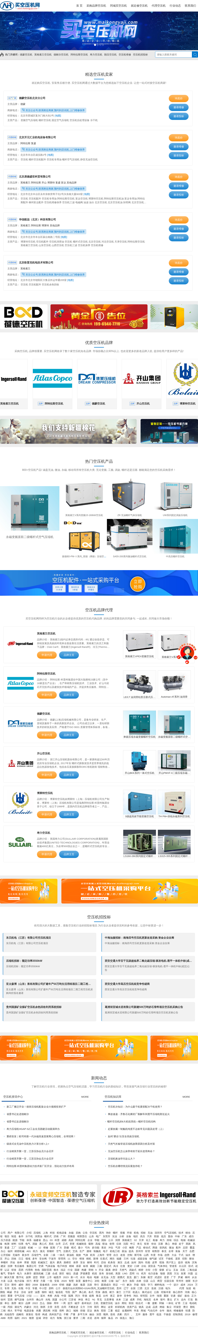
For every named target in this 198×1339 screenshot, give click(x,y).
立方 (82, 1307)
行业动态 (130, 1332)
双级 (156, 1236)
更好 (129, 1266)
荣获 (42, 1277)
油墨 (37, 1292)
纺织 (3, 1295)
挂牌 (10, 1266)
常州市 (179, 1280)
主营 (49, 1307)
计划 (29, 1295)
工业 (184, 1303)
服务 (145, 1314)
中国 (63, 1295)
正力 (193, 1295)
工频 (99, 1266)
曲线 (104, 1292)
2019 (187, 1314)
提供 (180, 1262)
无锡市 (16, 1255)
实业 (114, 1236)
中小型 (43, 1288)
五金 (175, 1269)
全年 (162, 1310)
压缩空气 (36, 1255)
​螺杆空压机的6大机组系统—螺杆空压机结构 (131, 1121)
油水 (187, 1255)
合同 (63, 1307)
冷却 (147, 1269)
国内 (140, 1262)
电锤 (183, 1240)
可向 (87, 1247)
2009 (54, 1284)
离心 (167, 1243)
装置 (78, 1280)
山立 (152, 1280)
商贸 (159, 1280)
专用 (6, 1288)
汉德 (160, 1288)
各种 (19, 1262)
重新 (166, 1295)
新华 (119, 1295)
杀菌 (38, 1310)
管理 (108, 1255)
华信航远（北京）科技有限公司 (31, 219)
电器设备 (29, 1310)
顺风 (105, 1314)
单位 (6, 1303)
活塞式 (67, 1251)
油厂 (118, 1280)
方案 (42, 1280)
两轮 (124, 1303)
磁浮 (77, 1303)
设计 (176, 1284)
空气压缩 (19, 1295)
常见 (99, 1299)
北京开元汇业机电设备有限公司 (31, 137)
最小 (80, 1247)
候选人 (123, 1318)
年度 (153, 1255)
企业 (89, 1240)
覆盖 (192, 1247)
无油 (150, 1232)
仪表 (118, 1243)
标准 (85, 1266)
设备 (128, 1236)
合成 (54, 1273)
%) (93, 1299)
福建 (118, 1258)
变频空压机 (106, 1303)
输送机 (59, 1292)
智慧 (71, 1280)
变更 (72, 1243)
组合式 (139, 1303)
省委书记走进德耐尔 (18, 1114)
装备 (177, 1251)
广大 (59, 1247)
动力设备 (153, 1273)
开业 (101, 1269)
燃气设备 (19, 1299)
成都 (64, 1240)
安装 (56, 1280)
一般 (147, 1303)
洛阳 (131, 1280)
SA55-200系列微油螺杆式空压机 (129, 556)
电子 (105, 1251)
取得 (37, 1314)
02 (135, 1240)
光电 (47, 1299)
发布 (101, 1273)
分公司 (63, 1299)
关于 (184, 1251)
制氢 (59, 1318)
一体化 (169, 1303)
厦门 (136, 1277)
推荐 (13, 1303)
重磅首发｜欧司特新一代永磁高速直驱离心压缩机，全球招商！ (41, 1136)
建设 (3, 1266)
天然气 (123, 1269)
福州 (10, 1251)
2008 (35, 1284)
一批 (49, 1280)
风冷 (115, 1266)
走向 (183, 1299)
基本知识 (86, 1303)
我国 (33, 1262)
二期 (82, 1318)
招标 (143, 1232)
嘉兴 (52, 1262)
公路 (156, 1292)
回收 (13, 1258)
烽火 (10, 1310)
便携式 (121, 1277)
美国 (117, 1273)
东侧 (143, 1277)
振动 (186, 1295)
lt (96, 1269)
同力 (77, 1295)
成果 (132, 1299)
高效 (70, 1240)
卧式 (190, 1266)
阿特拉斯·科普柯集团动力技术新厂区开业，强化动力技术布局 (40, 1166)
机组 (94, 1273)
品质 (155, 1307)
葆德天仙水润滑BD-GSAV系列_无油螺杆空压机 (89, 1288)
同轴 (161, 1303)
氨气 (3, 1273)
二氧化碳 (192, 1269)
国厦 (54, 1299)
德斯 (188, 1280)
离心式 (43, 1243)
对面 (54, 1310)
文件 (152, 1295)
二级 (52, 1255)
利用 (10, 1318)
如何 (133, 1262)
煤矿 (180, 1295)
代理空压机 (115, 1332)
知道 (188, 1288)
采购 (78, 1232)
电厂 (98, 1236)
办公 (3, 1251)
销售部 (156, 1251)
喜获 (78, 1266)
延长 (42, 1295)
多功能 (95, 1247)
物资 (31, 1318)
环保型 (177, 1307)
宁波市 (52, 1258)
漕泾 (185, 1307)
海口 (131, 1318)
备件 (20, 1236)
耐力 (111, 1292)
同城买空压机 (77, 1332)
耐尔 (20, 1303)
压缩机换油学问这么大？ (121, 1158)
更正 (112, 1295)
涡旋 (34, 1243)
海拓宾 (147, 1299)
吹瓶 (20, 1288)
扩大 (176, 1299)
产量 (72, 1314)
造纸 (112, 1314)
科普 (57, 1240)
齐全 (16, 1292)
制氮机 (97, 1251)
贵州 (118, 1288)
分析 (121, 1236)
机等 (92, 1255)
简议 (115, 1284)
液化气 (18, 1307)
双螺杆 (50, 1251)
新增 (95, 1258)
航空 (150, 1277)
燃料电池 (160, 1284)
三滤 (125, 1299)
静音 (115, 1269)
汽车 (149, 1236)
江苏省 (72, 1299)
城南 (75, 1310)
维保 (81, 1258)
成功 (191, 1236)
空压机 (93, 1232)
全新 (45, 1255)
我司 (96, 1307)
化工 (148, 1240)
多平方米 (82, 1314)
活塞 (160, 1243)
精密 (140, 1269)
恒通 (187, 1310)
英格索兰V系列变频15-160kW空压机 (84, 515)
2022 (35, 1303)
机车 (143, 1273)
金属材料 (127, 1310)
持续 (169, 1240)
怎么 (42, 1303)
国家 (77, 1269)
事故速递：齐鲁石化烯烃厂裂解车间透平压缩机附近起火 (139, 1114)
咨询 (96, 1318)
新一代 (74, 1277)
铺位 (68, 1273)
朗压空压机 (110, 54)
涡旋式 (132, 1269)
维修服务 (178, 1310)
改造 (122, 1255)
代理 (181, 1288)
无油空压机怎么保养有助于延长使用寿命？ (131, 1151)
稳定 (117, 1310)
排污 (29, 1280)
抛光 (169, 1310)
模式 (73, 1247)
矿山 (168, 1269)
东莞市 (106, 1236)
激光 (42, 1251)
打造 (190, 1299)
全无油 (104, 1277)
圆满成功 (106, 1284)
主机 (96, 1303)
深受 (98, 1314)
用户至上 (171, 1262)
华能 (96, 1240)
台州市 (30, 1299)
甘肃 (173, 1295)
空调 (40, 1266)
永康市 (28, 1273)
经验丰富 (166, 1292)
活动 (23, 1292)
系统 (51, 1243)
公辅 (111, 1280)
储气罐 (153, 1258)
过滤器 (22, 1247)
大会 (174, 1255)
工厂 (13, 1247)
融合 (91, 1314)
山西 (146, 1255)
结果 (20, 1243)
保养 (75, 1262)
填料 (61, 1310)
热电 (37, 1269)
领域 (27, 1258)
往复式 (104, 1258)
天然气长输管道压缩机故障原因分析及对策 (131, 1143)
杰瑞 (56, 1295)
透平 (151, 1314)
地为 (167, 1288)
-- (35, 1247)
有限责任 (82, 1236)
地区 (135, 1236)
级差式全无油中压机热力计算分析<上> (28, 1143)
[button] (15, 31)
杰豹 (119, 1314)
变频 (122, 1232)
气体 (85, 1255)
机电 (136, 1232)
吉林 (138, 1280)
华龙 (136, 1310)
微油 (171, 1247)
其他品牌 (72, 182)
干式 (181, 1255)
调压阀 (46, 1310)
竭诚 (9, 1292)
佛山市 (39, 1299)
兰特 (89, 1307)
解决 (129, 1284)
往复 (122, 1266)
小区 (124, 1247)
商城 (143, 1310)
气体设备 (50, 1266)
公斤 (58, 1288)
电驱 (96, 1277)
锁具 (141, 1307)
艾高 (75, 1251)
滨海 (194, 1262)
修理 (194, 1314)
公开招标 (6, 1255)
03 (51, 1240)
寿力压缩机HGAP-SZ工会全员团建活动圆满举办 (33, 1129)
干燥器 (167, 1314)
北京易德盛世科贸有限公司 (29, 176)
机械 (30, 1247)
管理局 (62, 1258)
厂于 (173, 1277)
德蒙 (22, 104)
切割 (184, 1258)
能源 (15, 1240)
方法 (176, 1273)
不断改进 (73, 1307)
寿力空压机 (96, 54)
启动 (103, 1262)
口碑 (136, 1266)
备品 (110, 1318)
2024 (190, 1284)
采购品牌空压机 (57, 1332)
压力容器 (6, 1240)
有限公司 (19, 1232)
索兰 (118, 1292)
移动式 (146, 1247)
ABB (3, 1318)
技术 (181, 1232)
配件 (178, 1247)
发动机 (109, 1273)
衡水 (56, 1269)
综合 (176, 1240)
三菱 (47, 1273)
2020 (64, 1280)
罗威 (180, 1277)
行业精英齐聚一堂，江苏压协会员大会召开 (30, 1151)
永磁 (71, 1232)
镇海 (187, 1262)
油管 (30, 1292)
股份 (170, 1236)
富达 (64, 182)
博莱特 (51, 182)
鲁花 (98, 1295)
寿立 (87, 1299)
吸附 (90, 1243)
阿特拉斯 (25, 143)
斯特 (13, 1284)
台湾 (58, 1243)
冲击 (110, 1247)
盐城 (38, 1318)
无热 (13, 1288)
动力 (52, 1318)
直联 (177, 1258)
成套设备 (142, 1258)
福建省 (37, 1240)
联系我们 (144, 1332)
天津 (141, 1240)
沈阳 (125, 1243)
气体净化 (162, 1266)
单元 (139, 1243)
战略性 (20, 1314)
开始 (12, 1262)
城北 (51, 1292)
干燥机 (169, 1258)
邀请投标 (178, 116)
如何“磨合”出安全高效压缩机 (123, 1136)
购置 (104, 1280)
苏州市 (139, 1251)
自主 (115, 1255)
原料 (51, 1288)
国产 (74, 1292)
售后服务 (19, 1266)
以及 (10, 1280)
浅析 (75, 1284)
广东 (184, 1236)
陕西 (42, 1307)
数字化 (20, 1277)
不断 (66, 1314)
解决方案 (9, 1277)
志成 (126, 1262)
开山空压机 (146, 403)
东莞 (56, 1307)
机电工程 (115, 1251)
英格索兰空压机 (43, 54)
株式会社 (147, 1292)
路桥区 (67, 1262)
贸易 (10, 1299)
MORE (85, 1096)
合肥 (191, 1251)
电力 (19, 1273)
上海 (45, 1232)
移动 (187, 1232)
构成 (44, 1314)
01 (137, 1273)
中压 (27, 1288)
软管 (147, 1251)
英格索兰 (25, 182)
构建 (84, 1269)
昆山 (45, 1240)
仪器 (145, 1280)
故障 (28, 1277)
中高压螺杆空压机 (175, 556)
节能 (21, 1240)
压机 (182, 1269)
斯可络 (138, 1255)
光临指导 (9, 1314)
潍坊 (112, 1258)
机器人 (136, 1292)
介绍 (29, 1232)
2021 (24, 1318)
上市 (49, 1277)
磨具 (59, 1262)
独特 (44, 1292)
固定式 (107, 1266)
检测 (6, 1243)
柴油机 (70, 1255)
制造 (13, 1236)
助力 (35, 1251)
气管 (117, 1247)
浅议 (63, 1269)
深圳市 (158, 1232)
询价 (108, 1232)
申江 (132, 1243)
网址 (103, 1307)
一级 (3, 1307)
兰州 (126, 1258)
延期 (52, 1247)
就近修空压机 (96, 1332)
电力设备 (19, 1280)
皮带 (154, 1262)
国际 (103, 1240)
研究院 (144, 1295)
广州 (63, 1236)
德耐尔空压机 (61, 54)
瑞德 (162, 1273)
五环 (138, 1314)
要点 (169, 1299)
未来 (118, 1299)
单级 (174, 1243)
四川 (126, 1314)
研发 (13, 1269)
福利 (17, 1318)
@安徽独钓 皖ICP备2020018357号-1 (99, 1336)
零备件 (11, 1273)
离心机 (82, 1292)
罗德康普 (85, 1273)
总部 (185, 1247)
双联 (103, 1310)
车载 (34, 1288)
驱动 (191, 1258)
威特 (20, 1284)
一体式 (61, 1255)
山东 (91, 1236)
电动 (89, 1277)
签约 (162, 1299)
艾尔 (6, 1284)
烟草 (103, 1318)
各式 (90, 1292)
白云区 (182, 1266)
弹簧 (26, 1262)
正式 (65, 1243)
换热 (96, 1310)
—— (35, 1295)
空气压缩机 (170, 1232)
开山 (44, 182)
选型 (35, 1277)
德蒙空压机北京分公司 (26, 98)
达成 (148, 1307)
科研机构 (120, 1307)
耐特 (89, 1262)
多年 (34, 1258)
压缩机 (37, 1232)
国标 (49, 1303)
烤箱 (162, 1307)
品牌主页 (69, 655)
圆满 (108, 1269)
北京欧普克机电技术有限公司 (30, 262)
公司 (3, 1232)
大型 (112, 1277)
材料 (13, 1243)
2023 (65, 1277)
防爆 (66, 1247)
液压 (119, 1262)
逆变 (166, 1277)
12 (39, 1247)
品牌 (27, 1303)
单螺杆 (4, 1262)
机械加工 (43, 1262)
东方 (124, 1280)
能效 (78, 1255)
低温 (158, 1314)
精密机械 (19, 1251)
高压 (142, 1236)
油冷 (117, 1303)
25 (116, 1318)
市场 (160, 1255)
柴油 (124, 1251)
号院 (67, 1292)
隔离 (70, 1295)
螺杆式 (48, 1236)
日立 (20, 1258)
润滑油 (38, 1236)
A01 (29, 1251)
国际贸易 (47, 1269)
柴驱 (161, 1269)
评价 (45, 1318)
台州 (105, 1295)
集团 (82, 1284)
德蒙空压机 (26, 54)
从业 (194, 1277)
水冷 (82, 1277)
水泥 (89, 1318)
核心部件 (178, 1292)
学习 (150, 1284)
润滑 (117, 1240)
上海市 (100, 1255)
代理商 (29, 1269)
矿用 (177, 1303)
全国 (133, 1288)
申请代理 (47, 655)
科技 (52, 1232)
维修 (45, 1247)
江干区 (127, 1292)
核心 (194, 1292)
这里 (110, 1307)
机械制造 (81, 1243)
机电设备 (62, 1232)
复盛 (33, 143)
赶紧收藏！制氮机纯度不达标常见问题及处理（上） (136, 1129)
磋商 (91, 1295)
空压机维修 (125, 54)
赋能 (92, 1266)
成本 (183, 1284)
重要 (10, 1295)
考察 (49, 1295)
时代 (96, 1262)
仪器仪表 (169, 1280)
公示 (110, 1240)
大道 (3, 1280)
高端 (97, 1243)
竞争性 (127, 1295)
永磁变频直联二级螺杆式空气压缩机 (29, 537)
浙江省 (67, 1318)
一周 (63, 1303)
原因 (169, 1273)
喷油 (104, 1243)
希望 (35, 1280)
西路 (188, 1243)
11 (69, 1258)
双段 (131, 1303)
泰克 (164, 1251)
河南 (187, 1292)
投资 (146, 1243)
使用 (111, 1243)
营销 (90, 1269)
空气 (58, 1251)
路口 (68, 1310)
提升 (70, 1303)
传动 (153, 1243)
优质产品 (132, 1307)
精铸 (71, 1266)
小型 (154, 1269)
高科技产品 (55, 1314)
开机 (139, 1299)
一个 (169, 1284)
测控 (27, 1284)
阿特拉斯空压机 (79, 54)
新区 (61, 1273)
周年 (56, 1303)
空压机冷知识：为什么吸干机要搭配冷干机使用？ (135, 1106)
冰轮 (97, 1280)
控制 (129, 1255)
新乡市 (25, 1255)
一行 (122, 1284)
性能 (147, 1262)
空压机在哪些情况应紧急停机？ (125, 1166)
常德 (84, 1295)
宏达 (89, 1310)
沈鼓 (89, 1284)
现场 (161, 1262)
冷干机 (29, 1236)
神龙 (80, 1299)
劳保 (97, 1292)
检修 (155, 1240)
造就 (153, 1288)
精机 (88, 1258)
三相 (3, 1310)
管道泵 (173, 1266)
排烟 (82, 1310)
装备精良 (45, 1284)
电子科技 (62, 1266)
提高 (131, 1251)
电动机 (193, 1303)
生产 (82, 1251)
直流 (129, 1277)
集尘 (169, 1307)
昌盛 (75, 1273)
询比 (135, 1295)
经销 (61, 1284)
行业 (70, 1269)
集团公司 (31, 1266)
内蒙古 (28, 1307)
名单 (155, 1299)
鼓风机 (163, 1247)
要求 (75, 1318)
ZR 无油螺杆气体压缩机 (129, 515)
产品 (138, 1247)
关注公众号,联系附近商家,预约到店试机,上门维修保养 (53, 110)
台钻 (143, 1266)
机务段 (111, 1262)
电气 (27, 1243)
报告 (143, 1284)
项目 (6, 1236)
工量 (110, 1310)
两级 (154, 1247)
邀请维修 (178, 107)
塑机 (192, 1307)
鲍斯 (131, 1247)
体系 (29, 1240)
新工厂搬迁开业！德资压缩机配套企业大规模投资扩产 (36, 1106)
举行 (96, 1284)
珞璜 (159, 1295)
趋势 (167, 1255)
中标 (177, 1236)
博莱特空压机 (45, 793)
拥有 (89, 1251)
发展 (183, 1273)
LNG (125, 1273)
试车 (161, 1258)
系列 (101, 1232)
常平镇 (18, 1310)
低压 (163, 1236)
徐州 (3, 1299)
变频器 (71, 1236)
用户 (10, 1232)
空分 (74, 1258)
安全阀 (43, 1258)
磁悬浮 (57, 1277)
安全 (82, 1262)
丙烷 (10, 1307)
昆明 (132, 1273)
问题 (190, 1273)
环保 (129, 1232)
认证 (6, 1269)
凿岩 (103, 1247)
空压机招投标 (140, 54)
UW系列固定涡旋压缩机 (175, 515)
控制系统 (178, 1314)
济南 (56, 1236)
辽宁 (126, 1288)
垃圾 (133, 1258)
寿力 (162, 1240)
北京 (146, 1288)
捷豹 (154, 1303)
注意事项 (109, 1299)
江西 (139, 1288)
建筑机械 (38, 1273)
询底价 (179, 98)
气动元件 (153, 1310)
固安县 (152, 1266)
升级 (136, 1284)
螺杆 (115, 1232)
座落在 (29, 1314)
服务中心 (88, 1280)
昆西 (20, 1269)
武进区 (158, 1277)
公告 (85, 1232)
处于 (181, 1243)
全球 (170, 1251)
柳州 (187, 1277)
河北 (35, 1307)
